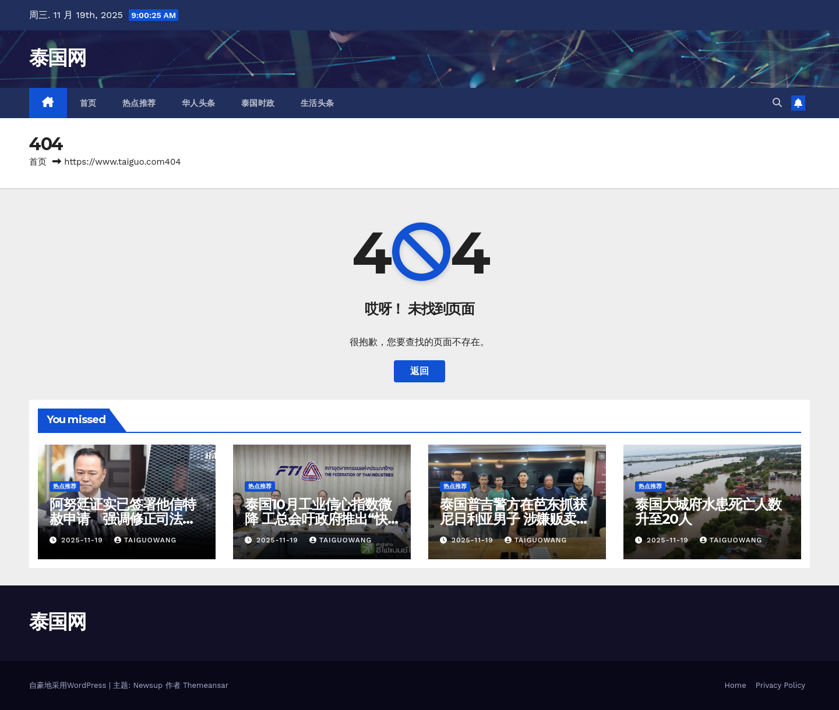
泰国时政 (258, 103)
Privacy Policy (780, 685)
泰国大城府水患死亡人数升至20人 (708, 511)
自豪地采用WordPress (69, 685)
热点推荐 (139, 103)
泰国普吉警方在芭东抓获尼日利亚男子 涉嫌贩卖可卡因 (515, 519)
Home (735, 685)
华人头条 (199, 103)
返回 (419, 371)
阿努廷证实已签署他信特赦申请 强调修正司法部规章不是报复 (123, 519)
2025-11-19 (83, 540)
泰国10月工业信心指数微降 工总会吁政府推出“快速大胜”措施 (318, 519)
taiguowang (145, 540)
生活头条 (317, 103)
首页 (88, 103)
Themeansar (205, 685)
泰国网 (57, 57)
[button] (777, 102)
